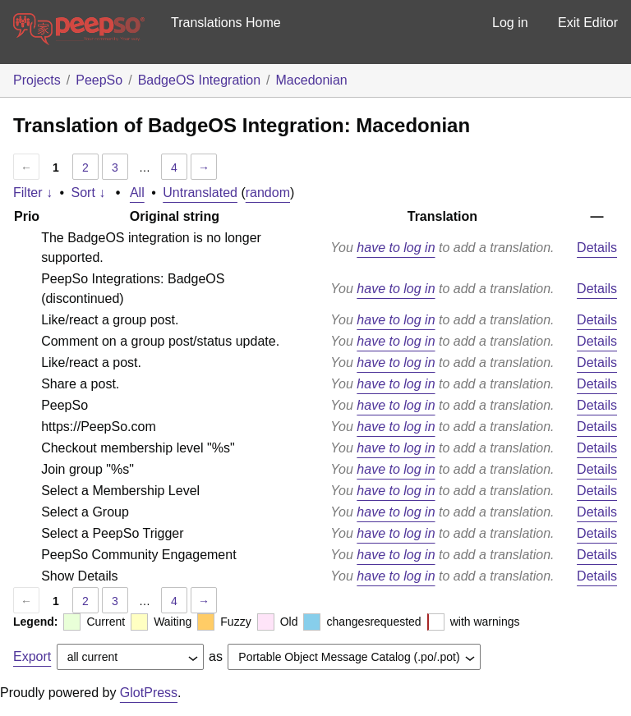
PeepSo (99, 80)
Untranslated (200, 193)
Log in (510, 23)
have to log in (396, 248)
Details (597, 248)
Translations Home (226, 23)
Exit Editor (588, 23)
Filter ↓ (33, 193)
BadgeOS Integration (199, 80)
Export (32, 656)
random (268, 193)
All (137, 193)
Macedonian (312, 80)
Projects (37, 80)
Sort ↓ (88, 193)
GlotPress (148, 693)
